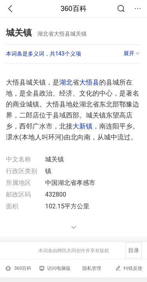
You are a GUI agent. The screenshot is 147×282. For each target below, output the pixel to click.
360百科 (73, 9)
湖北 (66, 82)
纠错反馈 (128, 268)
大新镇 (83, 126)
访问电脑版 (55, 268)
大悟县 (89, 82)
